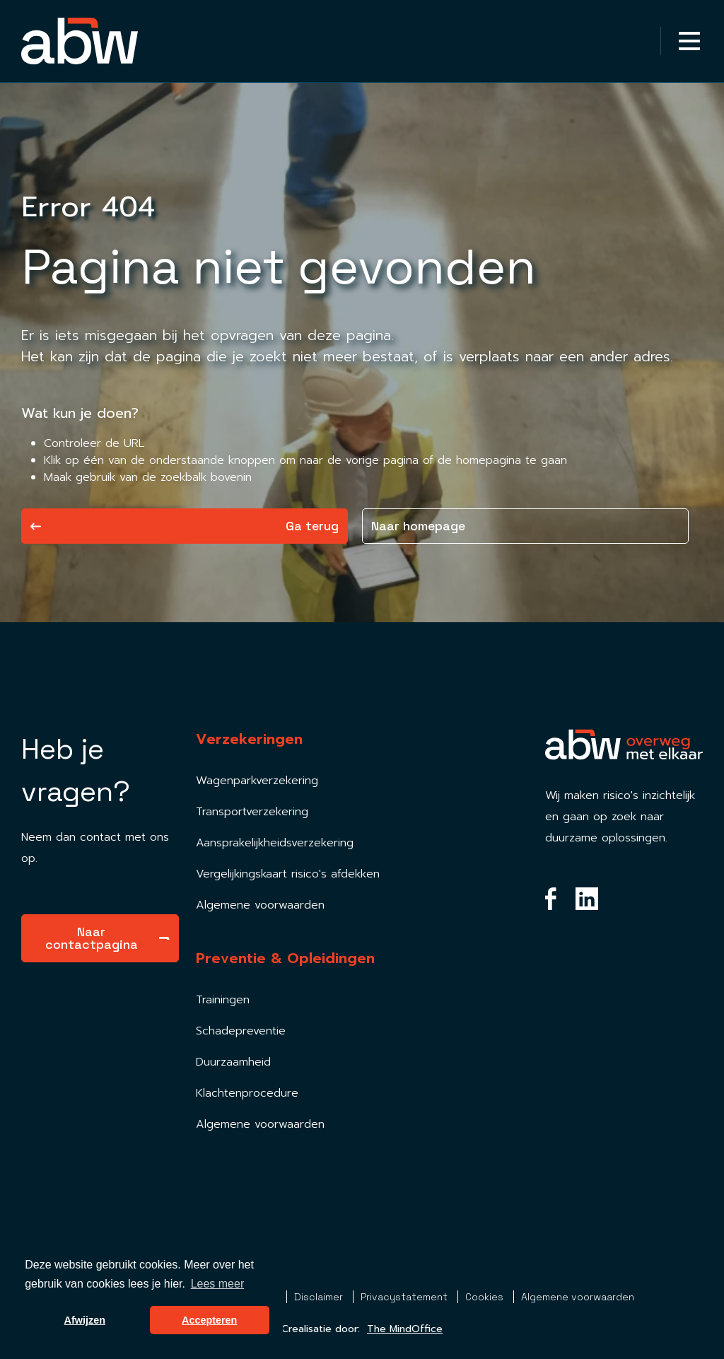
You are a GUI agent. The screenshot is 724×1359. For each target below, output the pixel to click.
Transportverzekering (252, 811)
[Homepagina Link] (79, 41)
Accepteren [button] (209, 1320)
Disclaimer (320, 1296)
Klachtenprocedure (247, 1093)
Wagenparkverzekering (257, 780)
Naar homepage (418, 526)
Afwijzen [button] (84, 1320)
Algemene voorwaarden (260, 905)
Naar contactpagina (107, 937)
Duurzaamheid (233, 1062)
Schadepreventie (241, 1030)
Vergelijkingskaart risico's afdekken (288, 873)
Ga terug (184, 526)
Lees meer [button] (218, 1284)
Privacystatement (405, 1296)
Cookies (485, 1296)
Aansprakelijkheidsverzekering (275, 842)
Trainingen (223, 999)
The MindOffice (405, 1329)
